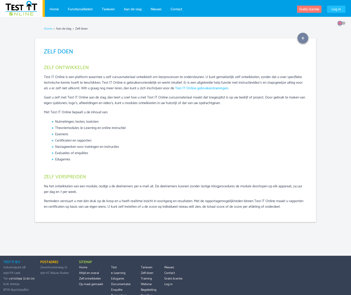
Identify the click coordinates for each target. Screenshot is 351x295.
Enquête (116, 290)
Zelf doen (147, 273)
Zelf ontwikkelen (90, 278)
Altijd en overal (89, 273)
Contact (176, 8)
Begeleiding (148, 290)
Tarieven (108, 8)
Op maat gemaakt (91, 284)
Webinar (146, 284)
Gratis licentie (309, 9)
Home (54, 8)
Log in (336, 9)
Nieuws (156, 8)
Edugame (117, 278)
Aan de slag (133, 8)
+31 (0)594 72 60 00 (22, 278)
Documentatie (121, 284)
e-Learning (118, 273)
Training (146, 278)
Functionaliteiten (80, 8)
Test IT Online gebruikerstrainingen (201, 88)
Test (114, 267)
